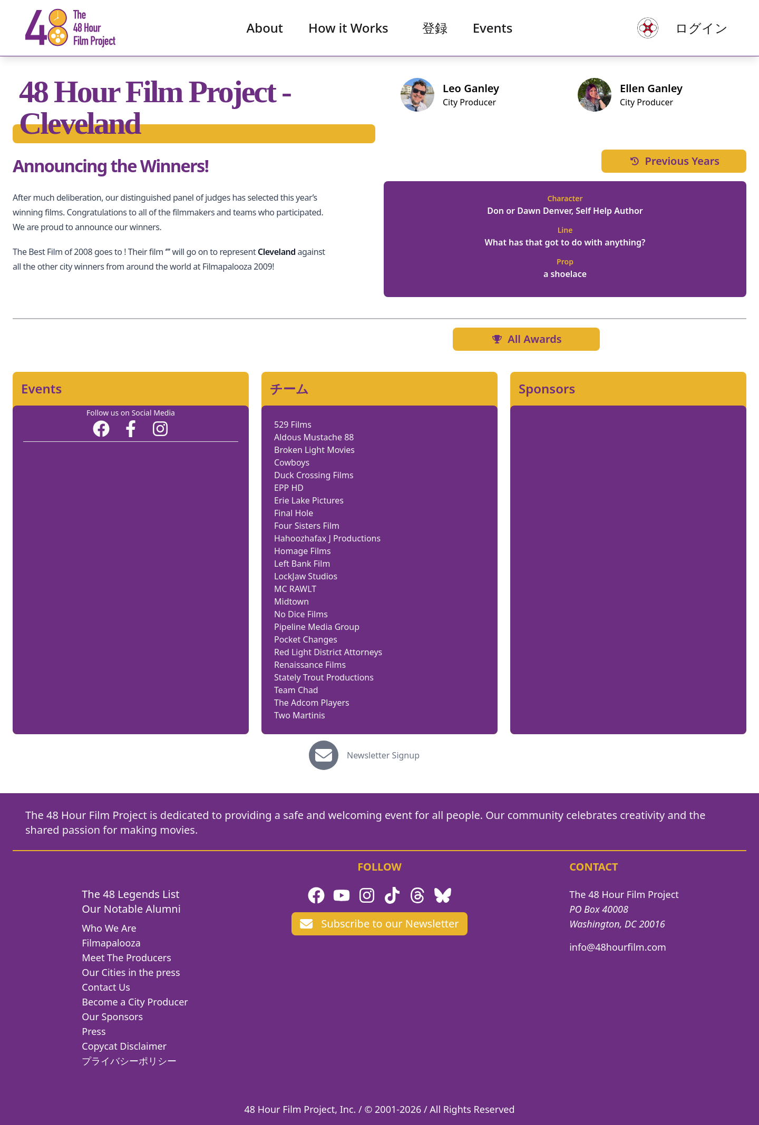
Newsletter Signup (383, 755)
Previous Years (674, 161)
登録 (434, 29)
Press (93, 1031)
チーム (289, 388)
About (265, 29)
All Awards (526, 339)
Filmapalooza (111, 942)
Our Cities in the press (131, 972)
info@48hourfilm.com (617, 947)
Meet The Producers (126, 957)
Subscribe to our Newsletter (379, 923)
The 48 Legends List (130, 894)
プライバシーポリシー (129, 1060)
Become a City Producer (135, 1001)
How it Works (348, 29)
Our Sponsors (112, 1016)
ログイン (699, 29)
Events (493, 29)
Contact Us (106, 987)
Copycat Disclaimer (124, 1046)
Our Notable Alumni (131, 909)
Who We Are (109, 928)
